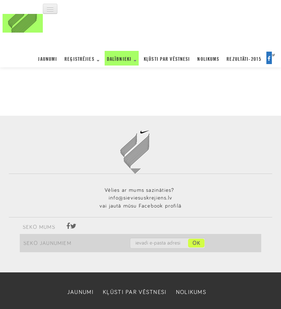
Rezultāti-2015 (243, 59)
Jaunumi (47, 59)
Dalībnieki (121, 59)
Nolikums (208, 59)
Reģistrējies (82, 59)
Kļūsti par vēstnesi (167, 59)
